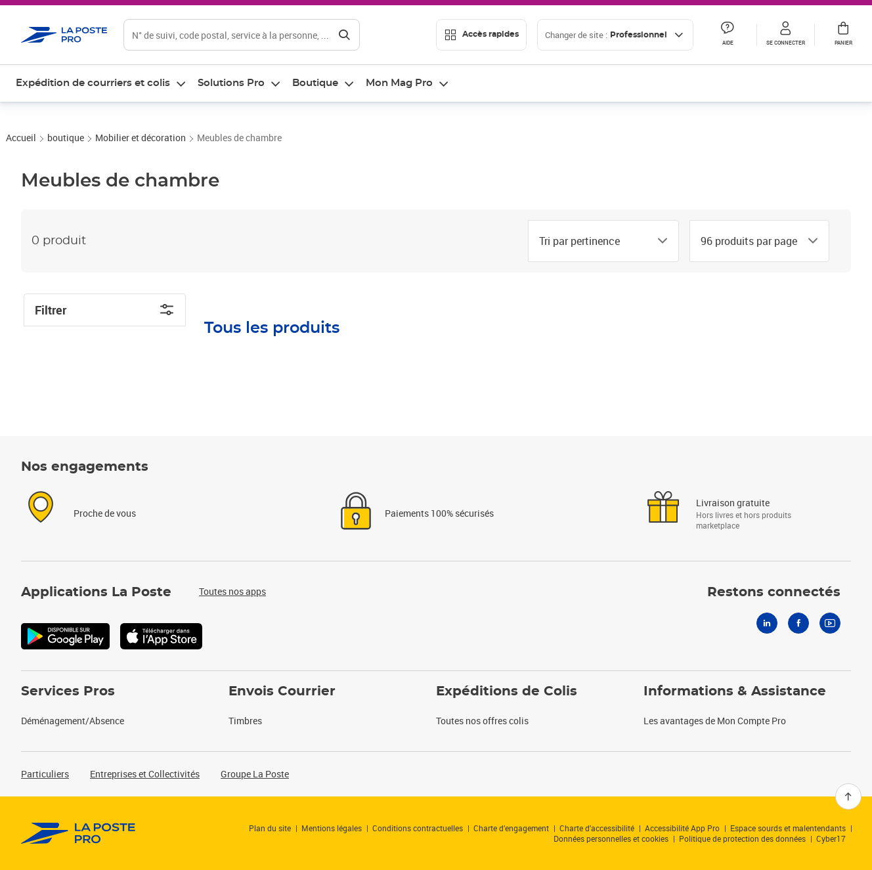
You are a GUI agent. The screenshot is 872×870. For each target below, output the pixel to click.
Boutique (315, 83)
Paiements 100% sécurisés (439, 513)
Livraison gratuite (733, 502)
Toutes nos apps (232, 591)
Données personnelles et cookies (611, 838)
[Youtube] (829, 623)
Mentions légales (331, 828)
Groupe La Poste (255, 774)
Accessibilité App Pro (682, 828)
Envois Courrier (282, 691)
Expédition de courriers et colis (93, 83)
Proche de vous (105, 513)
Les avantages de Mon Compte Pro (714, 720)
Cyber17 (831, 838)
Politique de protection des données (742, 838)
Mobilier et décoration (140, 173)
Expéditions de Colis (506, 691)
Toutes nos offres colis (482, 720)
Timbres (245, 720)
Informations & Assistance (734, 691)
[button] (785, 34)
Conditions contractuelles (417, 828)
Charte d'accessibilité (596, 828)
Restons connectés (773, 592)
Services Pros (68, 691)
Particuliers (45, 774)
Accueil (21, 173)
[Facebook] (798, 623)
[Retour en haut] (848, 796)
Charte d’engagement (511, 828)
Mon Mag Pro (399, 83)
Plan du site (270, 828)
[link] (78, 833)
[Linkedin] (766, 623)
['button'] (64, 35)
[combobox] (593, 277)
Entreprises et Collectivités (145, 774)
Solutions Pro (231, 83)
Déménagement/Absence (72, 720)
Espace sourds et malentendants (788, 828)
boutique (65, 173)
